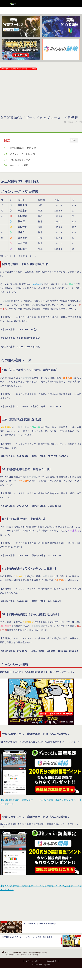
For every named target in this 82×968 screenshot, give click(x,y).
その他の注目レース (20, 159)
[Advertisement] (41, 93)
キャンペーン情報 (19, 165)
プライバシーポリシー (34, 961)
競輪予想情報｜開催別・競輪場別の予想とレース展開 (18, 69)
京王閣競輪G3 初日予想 (23, 148)
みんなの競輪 (51, 961)
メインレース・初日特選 (22, 154)
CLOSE (74, 140)
